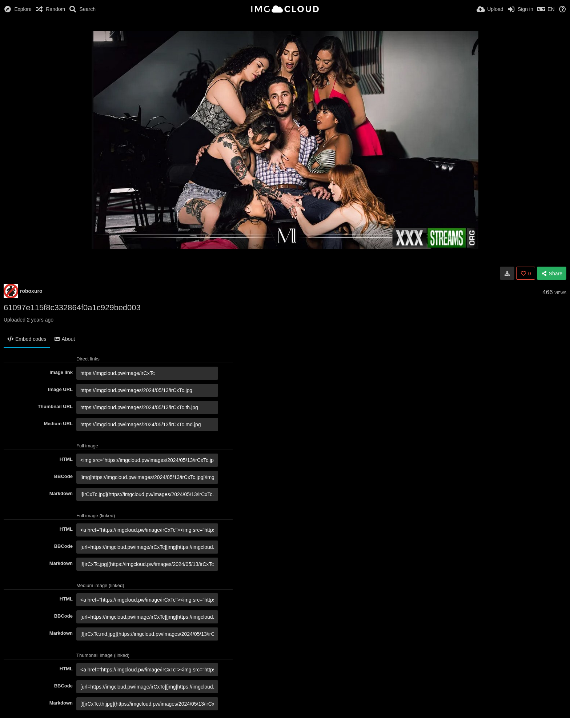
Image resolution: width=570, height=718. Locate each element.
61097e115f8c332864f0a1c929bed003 (72, 307)
